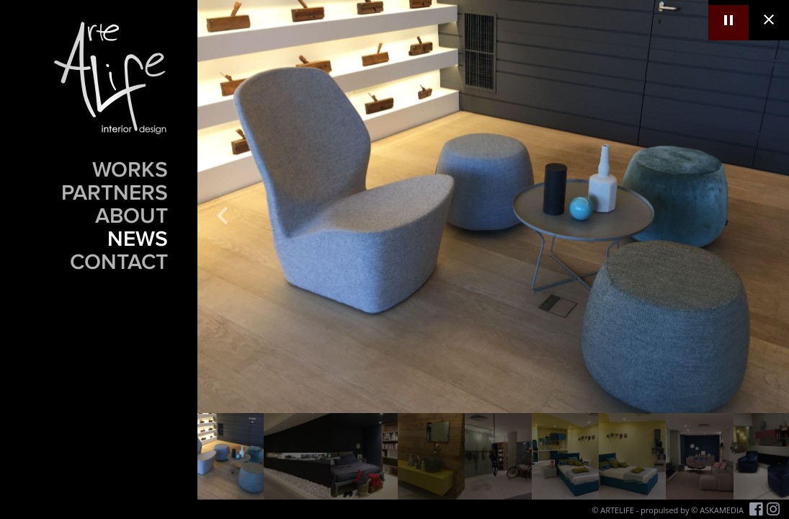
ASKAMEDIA (722, 510)
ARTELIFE (617, 510)
